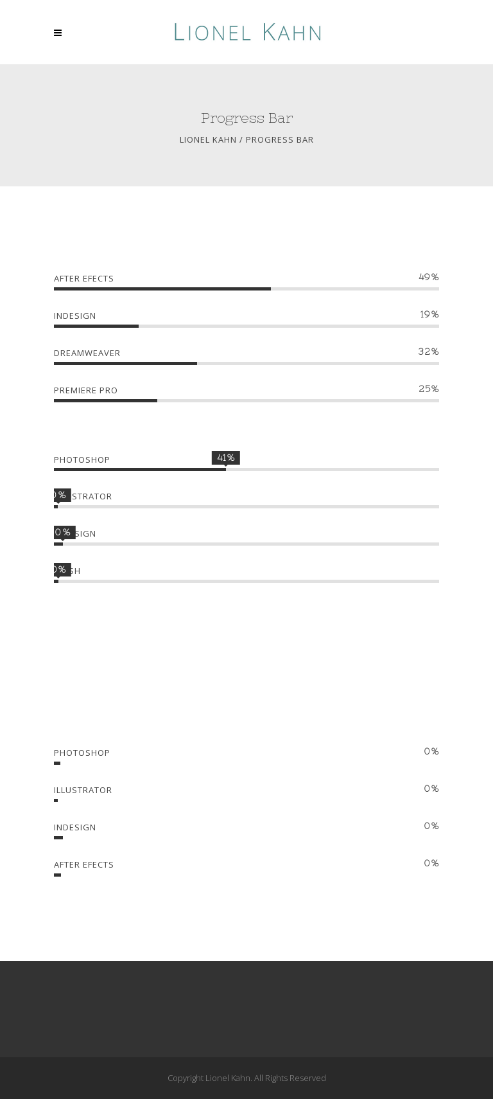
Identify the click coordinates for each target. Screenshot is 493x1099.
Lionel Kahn (208, 140)
